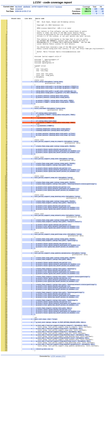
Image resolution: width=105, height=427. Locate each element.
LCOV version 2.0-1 (58, 423)
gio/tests (26, 7)
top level (18, 7)
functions (58, 7)
